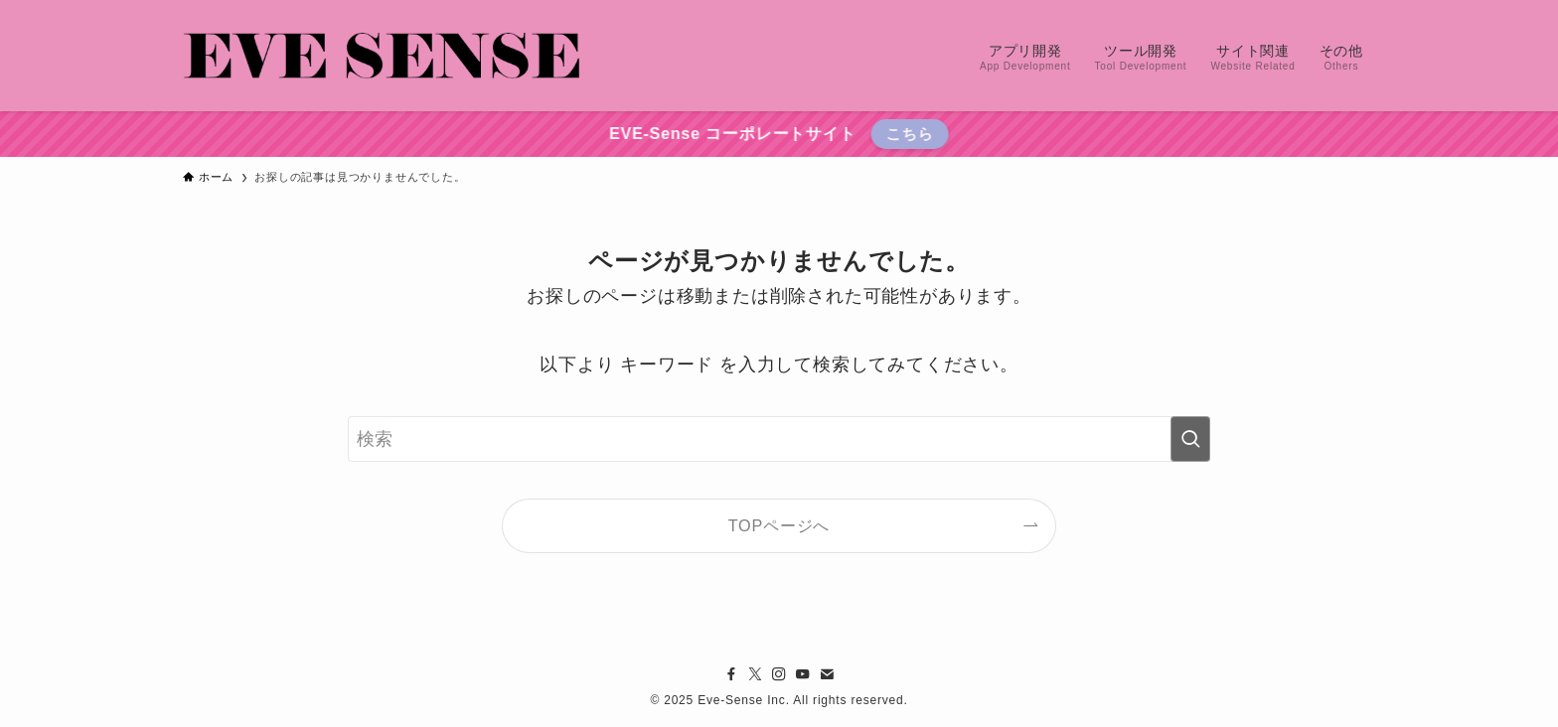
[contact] (827, 674)
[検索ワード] (779, 439)
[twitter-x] (755, 674)
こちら (907, 133)
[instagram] (779, 674)
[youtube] (803, 674)
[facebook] (731, 674)
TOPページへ (779, 525)
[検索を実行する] (1190, 439)
